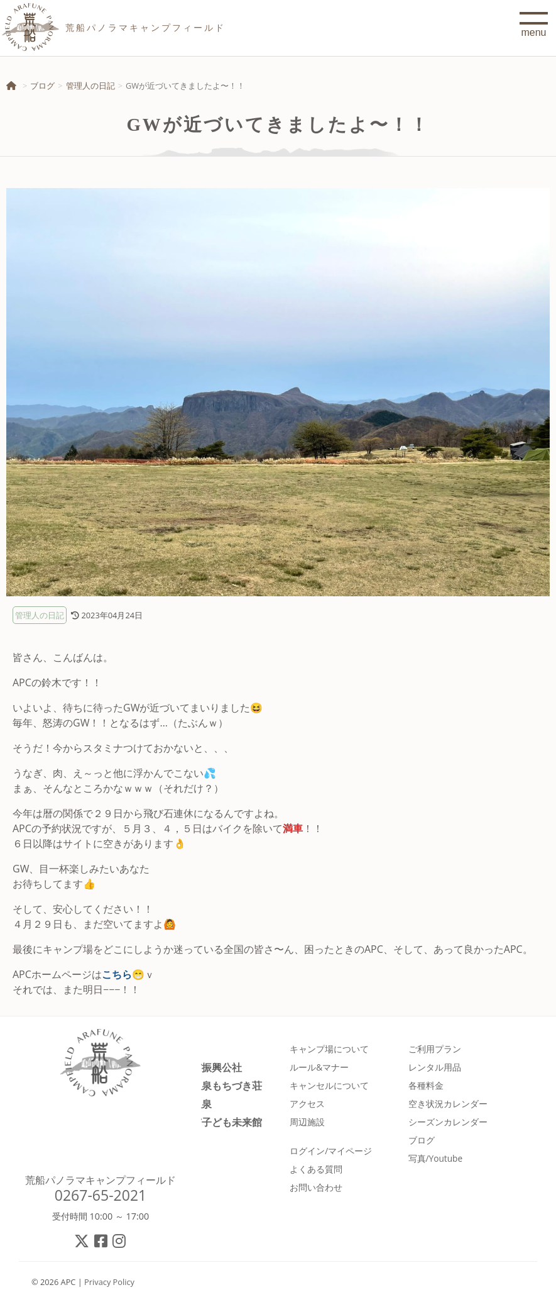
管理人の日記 (90, 85)
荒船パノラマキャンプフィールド (100, 1180)
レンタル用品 (434, 1067)
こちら (117, 974)
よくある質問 (316, 1169)
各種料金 (426, 1085)
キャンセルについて (329, 1085)
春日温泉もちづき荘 (217, 1085)
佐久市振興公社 (207, 1067)
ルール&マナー (319, 1067)
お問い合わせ (316, 1187)
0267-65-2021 (101, 1195)
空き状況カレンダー (448, 1104)
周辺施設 (307, 1122)
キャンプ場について (329, 1049)
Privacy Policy (109, 1282)
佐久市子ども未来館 (217, 1122)
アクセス (307, 1104)
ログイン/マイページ (331, 1151)
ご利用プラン (434, 1049)
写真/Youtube (435, 1158)
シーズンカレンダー (448, 1122)
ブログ (42, 85)
